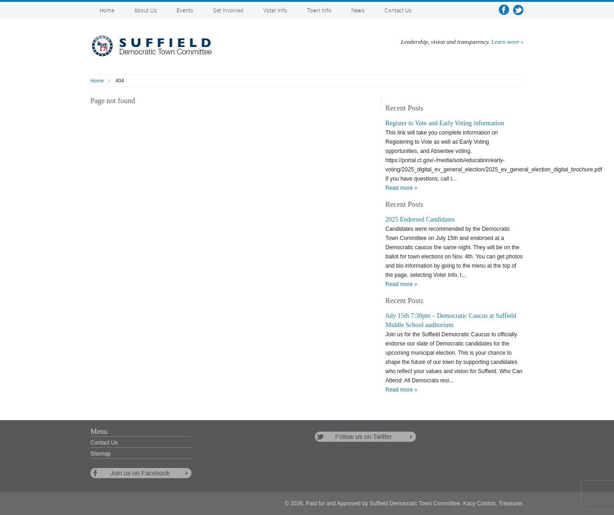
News (358, 11)
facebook (504, 10)
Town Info (319, 11)
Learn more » (507, 41)
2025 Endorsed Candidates (420, 219)
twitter (518, 10)
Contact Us (398, 11)
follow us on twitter (365, 437)
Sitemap (100, 454)
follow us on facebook (141, 473)
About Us (145, 11)
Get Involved (228, 11)
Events (185, 11)
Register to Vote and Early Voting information (444, 123)
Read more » (401, 188)
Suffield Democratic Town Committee (159, 46)
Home (107, 11)
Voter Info (275, 11)
